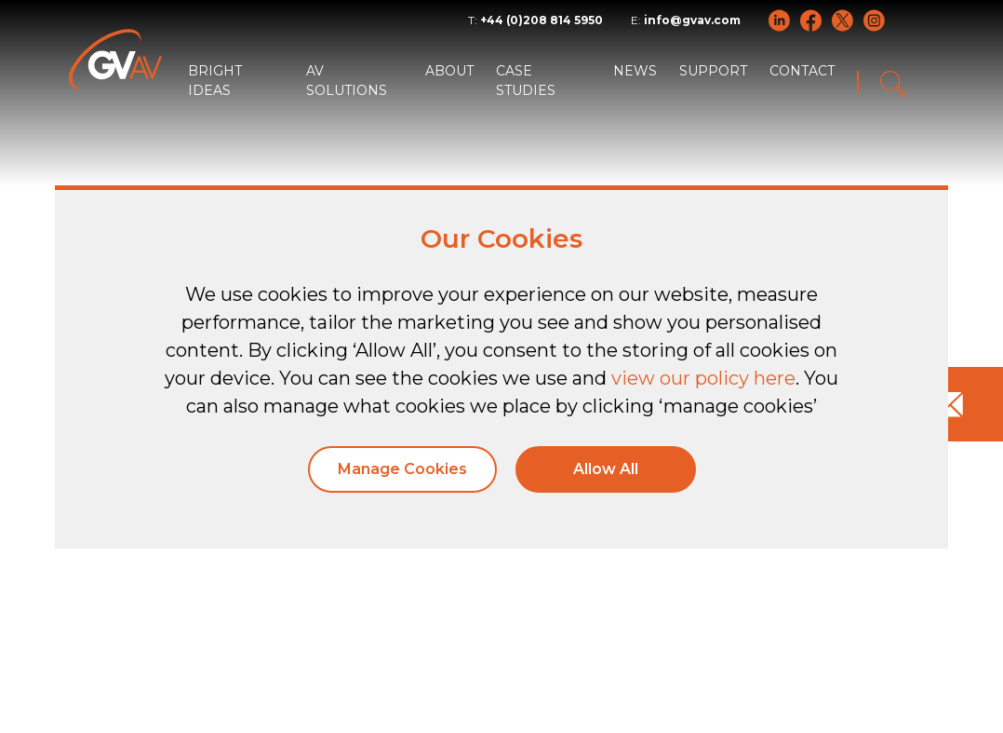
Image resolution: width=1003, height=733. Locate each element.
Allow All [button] (605, 469)
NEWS (635, 70)
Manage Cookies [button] (402, 469)
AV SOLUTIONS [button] (346, 80)
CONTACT (802, 70)
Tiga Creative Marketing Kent (241, 707)
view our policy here (703, 378)
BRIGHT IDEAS (215, 80)
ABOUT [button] (449, 70)
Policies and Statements (756, 650)
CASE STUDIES (525, 80)
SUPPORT (713, 70)
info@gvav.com (692, 20)
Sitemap (893, 650)
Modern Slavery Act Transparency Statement (775, 669)
